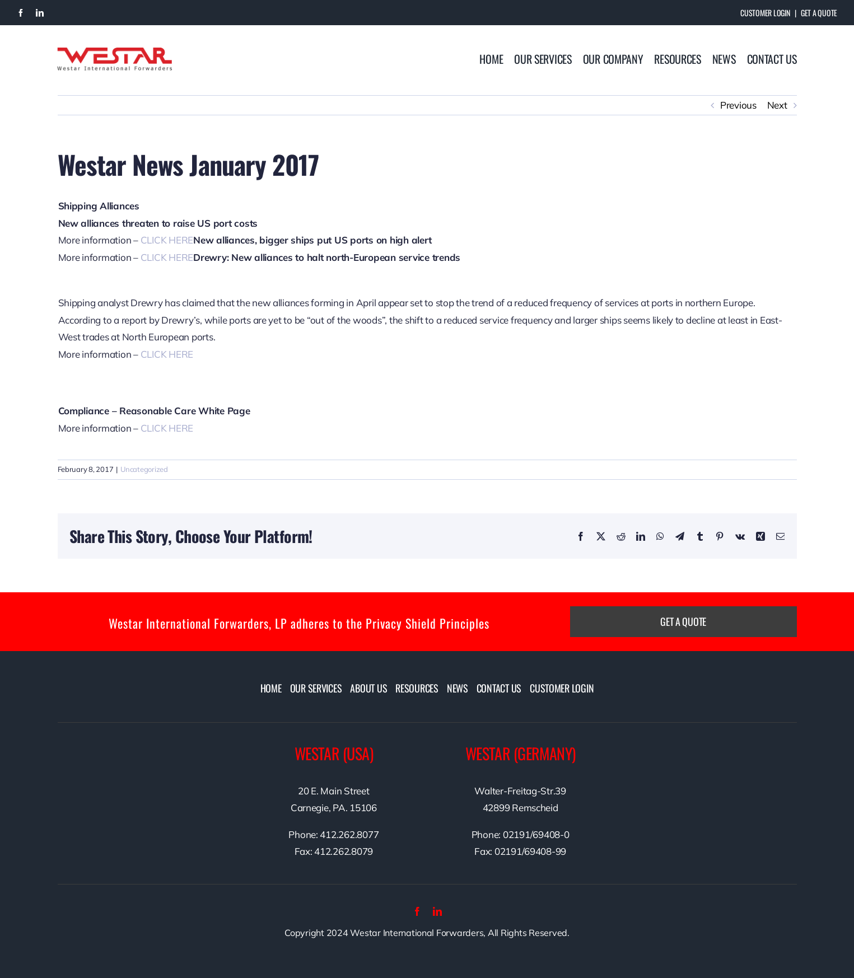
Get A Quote (819, 12)
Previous (738, 105)
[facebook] (21, 13)
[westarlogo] (114, 52)
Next (777, 105)
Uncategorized (144, 469)
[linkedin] (40, 13)
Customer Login (765, 12)
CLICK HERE (167, 240)
